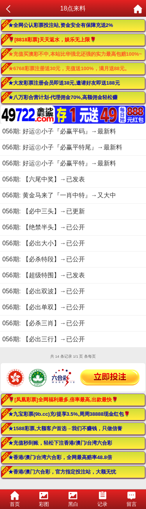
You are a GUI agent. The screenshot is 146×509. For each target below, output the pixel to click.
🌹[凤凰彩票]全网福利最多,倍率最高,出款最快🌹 (63, 400)
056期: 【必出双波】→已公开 (43, 291)
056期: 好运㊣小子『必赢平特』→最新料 (59, 163)
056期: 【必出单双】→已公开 (43, 307)
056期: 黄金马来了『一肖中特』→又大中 (59, 195)
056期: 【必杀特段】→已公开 (43, 259)
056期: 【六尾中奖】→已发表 (43, 179)
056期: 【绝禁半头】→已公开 (43, 227)
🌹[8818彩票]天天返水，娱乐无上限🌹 (52, 40)
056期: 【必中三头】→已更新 (43, 211)
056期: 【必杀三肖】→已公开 (43, 323)
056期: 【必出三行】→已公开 (43, 339)
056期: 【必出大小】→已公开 (43, 243)
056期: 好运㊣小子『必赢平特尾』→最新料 (62, 147)
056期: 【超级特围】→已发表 (43, 275)
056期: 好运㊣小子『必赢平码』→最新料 (59, 131)
